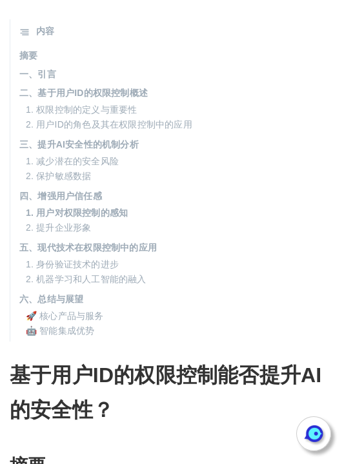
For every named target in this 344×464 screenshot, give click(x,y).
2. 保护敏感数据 (58, 176)
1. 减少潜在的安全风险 (72, 161)
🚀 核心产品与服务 (65, 316)
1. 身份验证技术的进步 (72, 264)
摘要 (28, 55)
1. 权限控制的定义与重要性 (81, 109)
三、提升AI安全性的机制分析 (79, 144)
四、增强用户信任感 (60, 196)
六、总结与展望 (51, 299)
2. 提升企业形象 (58, 227)
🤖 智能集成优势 (60, 330)
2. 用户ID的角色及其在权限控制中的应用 (109, 124)
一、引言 (37, 74)
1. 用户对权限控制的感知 (77, 213)
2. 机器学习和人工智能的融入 (86, 279)
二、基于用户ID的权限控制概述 (83, 93)
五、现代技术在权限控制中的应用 (88, 247)
